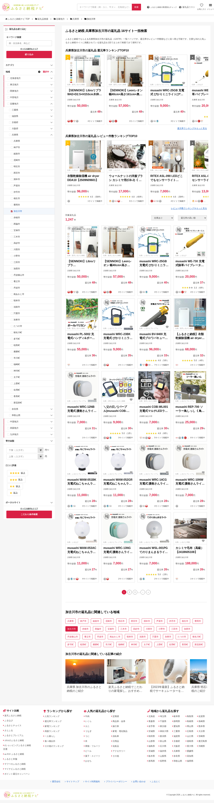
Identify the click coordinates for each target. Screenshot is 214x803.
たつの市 (18, 326)
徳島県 (191, 742)
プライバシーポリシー (117, 789)
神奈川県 (165, 732)
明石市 (17, 166)
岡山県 (191, 727)
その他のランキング (56, 747)
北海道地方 (15, 78)
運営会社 (49, 789)
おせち (89, 762)
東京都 (164, 727)
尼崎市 (17, 160)
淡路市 (17, 307)
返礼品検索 (42, 19)
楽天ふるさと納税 (15, 717)
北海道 (152, 717)
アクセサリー (120, 752)
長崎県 (203, 722)
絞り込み (29, 54)
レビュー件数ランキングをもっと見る (189, 208)
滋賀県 (15, 116)
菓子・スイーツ (94, 757)
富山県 (164, 742)
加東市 (17, 319)
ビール (89, 752)
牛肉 (87, 717)
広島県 (191, 732)
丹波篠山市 (19, 275)
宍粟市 (17, 313)
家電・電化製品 (121, 732)
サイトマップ (67, 789)
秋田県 (152, 737)
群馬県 (152, 762)
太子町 (17, 377)
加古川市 (18, 211)
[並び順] (192, 218)
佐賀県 (203, 717)
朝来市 (17, 300)
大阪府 (15, 128)
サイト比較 (12, 712)
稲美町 (17, 345)
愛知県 (177, 727)
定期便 (116, 717)
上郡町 (17, 383)
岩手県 (152, 727)
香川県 (191, 747)
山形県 (152, 742)
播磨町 (17, 351)
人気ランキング (53, 717)
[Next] (143, 593)
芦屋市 (17, 185)
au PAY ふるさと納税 (16, 755)
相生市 (17, 198)
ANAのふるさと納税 (16, 742)
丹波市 (17, 288)
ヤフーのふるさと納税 (17, 765)
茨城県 (152, 752)
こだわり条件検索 (29, 514)
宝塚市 (17, 230)
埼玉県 (164, 717)
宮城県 (152, 732)
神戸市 (17, 147)
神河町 (17, 370)
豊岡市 (17, 205)
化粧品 (116, 747)
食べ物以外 (51, 742)
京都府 (15, 122)
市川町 (17, 358)
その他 (116, 757)
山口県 (191, 737)
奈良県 (15, 409)
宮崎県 (203, 737)
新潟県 (164, 737)
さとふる (10, 732)
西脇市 (17, 224)
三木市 (17, 236)
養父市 (17, 281)
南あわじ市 (19, 294)
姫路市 (17, 153)
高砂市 (17, 243)
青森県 (152, 722)
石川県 (164, 747)
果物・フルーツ (94, 747)
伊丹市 (17, 192)
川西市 (17, 249)
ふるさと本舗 (12, 760)
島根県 (191, 722)
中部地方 (14, 97)
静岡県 (177, 722)
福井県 (164, 752)
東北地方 (14, 84)
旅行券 (116, 727)
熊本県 (203, 727)
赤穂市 (17, 217)
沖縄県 (203, 747)
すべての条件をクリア (29, 49)
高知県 (191, 757)
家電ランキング (53, 727)
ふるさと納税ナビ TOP (17, 19)
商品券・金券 (120, 722)
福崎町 (17, 364)
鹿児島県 (204, 742)
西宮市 (17, 173)
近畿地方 (59, 19)
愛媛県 (191, 752)
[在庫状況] (162, 218)
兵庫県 (75, 19)
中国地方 (14, 421)
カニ (87, 727)
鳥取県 (191, 717)
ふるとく (161, 789)
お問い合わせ (142, 789)
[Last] (150, 593)
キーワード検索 (13, 37)
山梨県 (164, 757)
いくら (89, 722)
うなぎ (89, 732)
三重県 (15, 110)
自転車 (116, 737)
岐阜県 (177, 717)
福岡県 (191, 762)
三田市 (17, 262)
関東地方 (14, 91)
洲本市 (17, 179)
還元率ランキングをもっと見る (192, 128)
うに (87, 737)
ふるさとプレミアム (16, 737)
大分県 (203, 732)
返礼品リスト (186, 7)
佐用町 (17, 390)
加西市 (17, 268)
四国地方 (14, 428)
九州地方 (14, 434)
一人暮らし (51, 737)
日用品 (116, 742)
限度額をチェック (158, 7)
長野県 (164, 762)
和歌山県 (16, 415)
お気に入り (201, 8)
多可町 (17, 339)
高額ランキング (53, 732)
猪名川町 (18, 332)
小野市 (17, 256)
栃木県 (152, 757)
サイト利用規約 (89, 789)
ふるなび (10, 722)
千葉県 (164, 722)
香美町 (17, 396)
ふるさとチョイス (15, 727)
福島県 (152, 747)
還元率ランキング (55, 722)
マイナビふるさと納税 (17, 770)
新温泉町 (18, 402)
